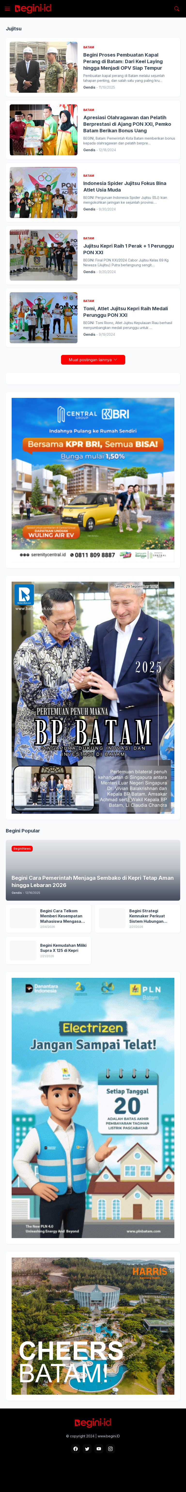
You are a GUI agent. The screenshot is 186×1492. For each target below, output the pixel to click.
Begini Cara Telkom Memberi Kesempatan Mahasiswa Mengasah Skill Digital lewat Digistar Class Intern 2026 (62, 916)
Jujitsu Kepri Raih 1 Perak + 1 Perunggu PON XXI (128, 249)
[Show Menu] (7, 8)
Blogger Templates (120, 1482)
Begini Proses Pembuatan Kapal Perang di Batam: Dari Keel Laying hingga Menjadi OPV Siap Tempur (123, 61)
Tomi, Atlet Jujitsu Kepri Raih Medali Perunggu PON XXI (125, 312)
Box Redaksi (72, 1473)
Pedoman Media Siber (106, 1473)
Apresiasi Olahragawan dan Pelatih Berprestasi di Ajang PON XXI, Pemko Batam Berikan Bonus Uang (127, 124)
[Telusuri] (176, 8)
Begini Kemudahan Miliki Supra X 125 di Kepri (63, 948)
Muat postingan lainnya (90, 359)
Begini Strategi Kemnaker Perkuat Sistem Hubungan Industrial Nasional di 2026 (149, 916)
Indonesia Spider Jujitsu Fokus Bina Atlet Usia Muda (124, 186)
